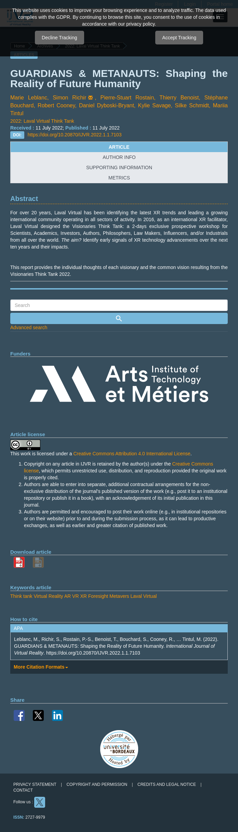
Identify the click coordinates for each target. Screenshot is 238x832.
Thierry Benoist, (181, 97)
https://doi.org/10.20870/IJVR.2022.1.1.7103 (75, 134)
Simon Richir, (76, 97)
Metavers (119, 596)
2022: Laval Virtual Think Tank (43, 121)
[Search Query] (119, 305)
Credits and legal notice (166, 784)
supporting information (119, 167)
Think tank (21, 596)
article (119, 147)
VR (75, 596)
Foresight (98, 596)
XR (83, 596)
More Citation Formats (41, 667)
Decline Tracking (59, 37)
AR (67, 596)
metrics (119, 177)
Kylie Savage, (156, 105)
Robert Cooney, (58, 105)
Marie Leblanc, (31, 97)
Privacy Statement (34, 784)
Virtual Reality (48, 596)
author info (119, 157)
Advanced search (28, 327)
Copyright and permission (96, 784)
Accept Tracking (179, 37)
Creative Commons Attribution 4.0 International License (131, 453)
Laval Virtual (143, 596)
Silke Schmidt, (194, 105)
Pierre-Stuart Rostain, (130, 97)
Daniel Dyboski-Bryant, (108, 105)
